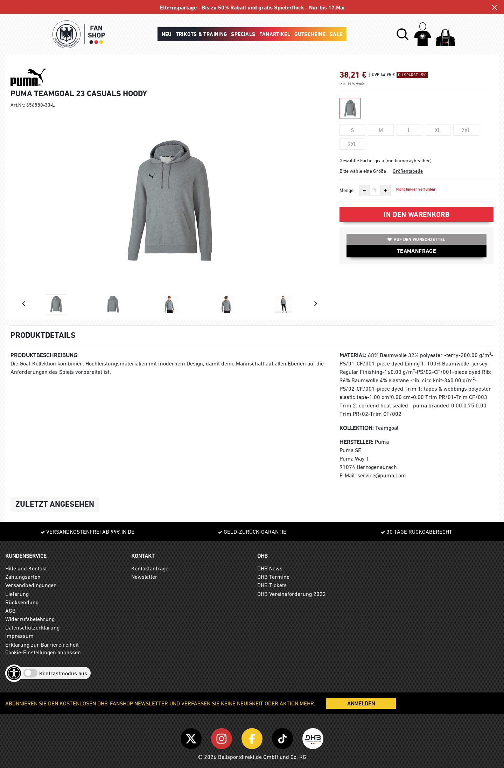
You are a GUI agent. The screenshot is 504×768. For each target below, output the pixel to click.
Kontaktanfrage (149, 568)
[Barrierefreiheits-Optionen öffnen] (14, 673)
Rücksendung (21, 602)
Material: (353, 355)
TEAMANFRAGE (416, 251)
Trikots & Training (201, 34)
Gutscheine (310, 34)
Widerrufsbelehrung (30, 619)
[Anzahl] (375, 190)
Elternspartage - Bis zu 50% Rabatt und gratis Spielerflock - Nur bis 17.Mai (252, 7)
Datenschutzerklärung (32, 627)
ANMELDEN (361, 703)
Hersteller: (356, 442)
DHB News (269, 568)
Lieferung (17, 594)
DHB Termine (273, 577)
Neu (167, 34)
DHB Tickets (272, 585)
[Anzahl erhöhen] (385, 190)
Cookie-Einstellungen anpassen (43, 652)
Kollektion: (357, 428)
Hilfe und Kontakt (26, 568)
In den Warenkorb (416, 214)
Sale (336, 34)
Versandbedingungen (31, 585)
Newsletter (144, 577)
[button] (403, 34)
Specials (243, 34)
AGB (10, 610)
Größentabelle (408, 171)
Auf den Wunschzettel (416, 239)
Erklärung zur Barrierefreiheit (42, 644)
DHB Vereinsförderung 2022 (291, 594)
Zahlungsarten (23, 577)
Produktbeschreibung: (44, 355)
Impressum (19, 636)
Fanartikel (274, 34)
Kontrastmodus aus (63, 673)
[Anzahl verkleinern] (364, 190)
